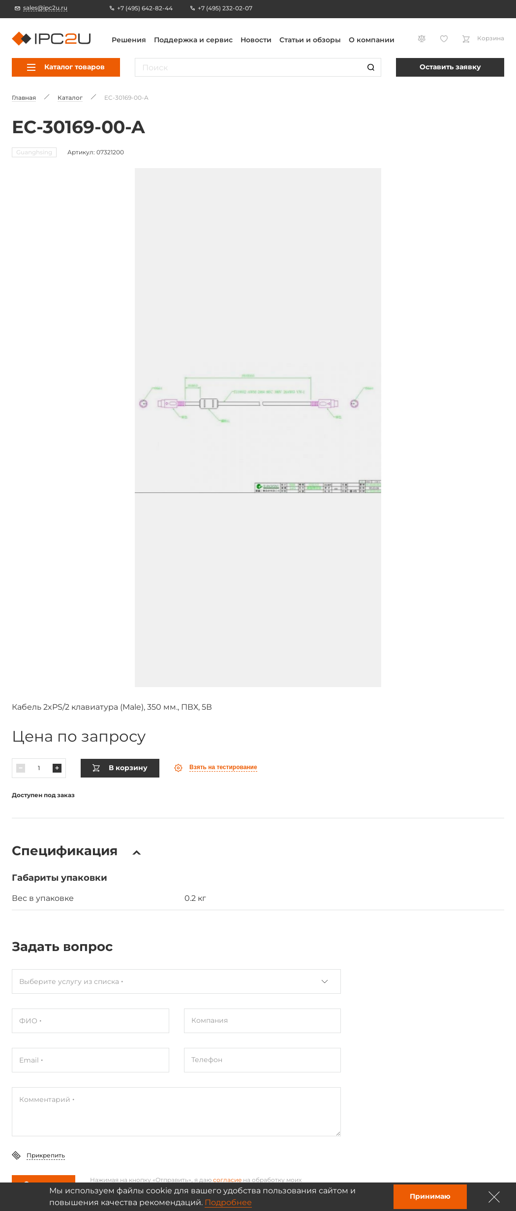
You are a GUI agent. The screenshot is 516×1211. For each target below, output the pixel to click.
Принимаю (430, 1196)
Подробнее (228, 1202)
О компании (372, 39)
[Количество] (39, 743)
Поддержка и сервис (193, 39)
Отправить (43, 1158)
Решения (129, 39)
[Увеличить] (57, 743)
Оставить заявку (450, 66)
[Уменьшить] (20, 743)
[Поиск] (370, 67)
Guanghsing (34, 152)
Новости (256, 39)
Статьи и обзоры (310, 39)
